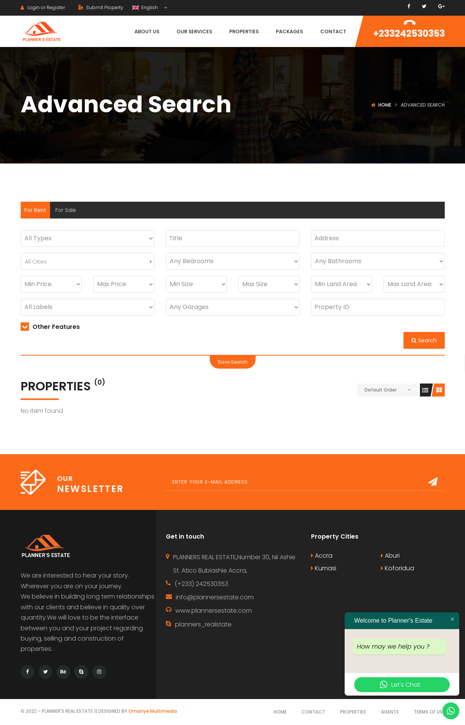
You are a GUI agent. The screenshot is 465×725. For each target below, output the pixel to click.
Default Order (381, 390)
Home (384, 105)
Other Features (50, 326)
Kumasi (323, 568)
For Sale (65, 210)
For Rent (35, 210)
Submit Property (100, 7)
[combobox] (87, 261)
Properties (353, 712)
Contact (313, 712)
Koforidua (397, 568)
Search (424, 340)
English (145, 7)
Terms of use (429, 712)
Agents (390, 712)
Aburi (390, 555)
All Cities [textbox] (36, 261)
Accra (321, 555)
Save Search (233, 362)
